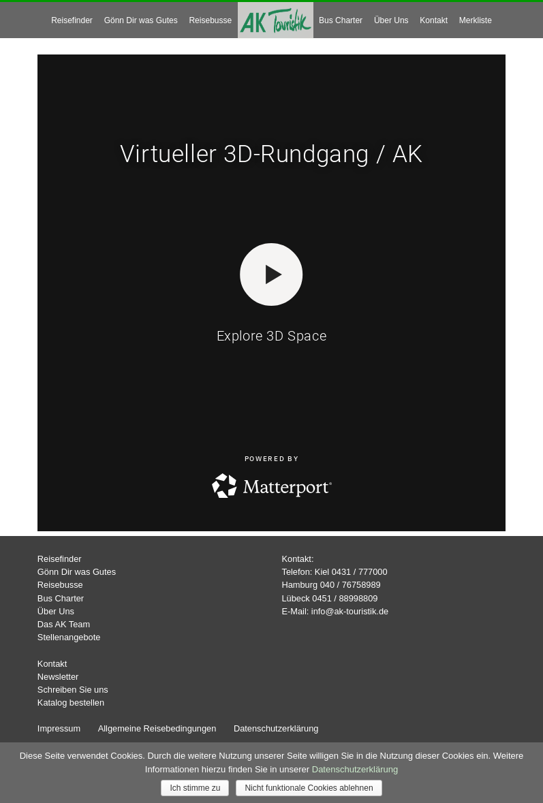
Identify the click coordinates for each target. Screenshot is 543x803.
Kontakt (434, 20)
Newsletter (57, 677)
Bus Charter (340, 20)
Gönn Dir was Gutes (141, 20)
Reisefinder (72, 20)
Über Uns (391, 20)
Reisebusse (210, 20)
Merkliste (475, 20)
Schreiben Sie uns (72, 689)
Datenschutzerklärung (276, 728)
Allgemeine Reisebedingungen (157, 728)
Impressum (58, 728)
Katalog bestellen (70, 702)
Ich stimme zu (195, 788)
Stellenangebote (69, 637)
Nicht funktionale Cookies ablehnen (309, 788)
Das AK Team (63, 624)
